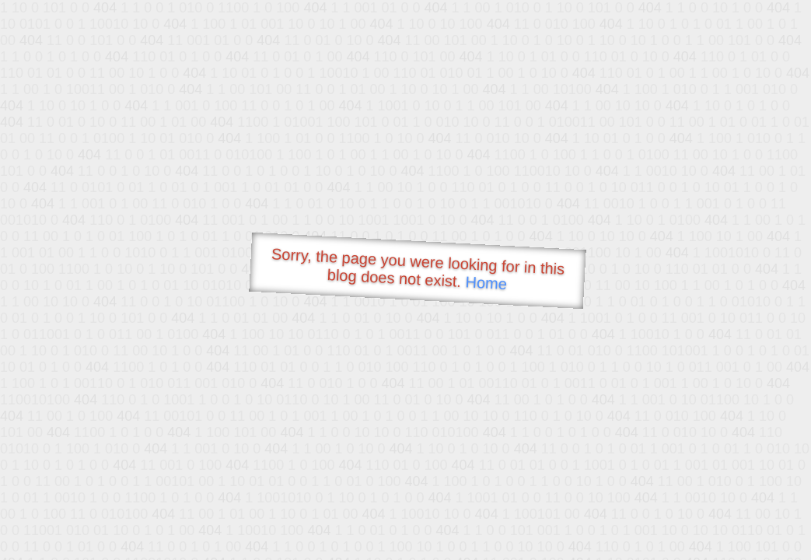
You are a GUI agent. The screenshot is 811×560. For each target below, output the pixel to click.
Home (486, 282)
